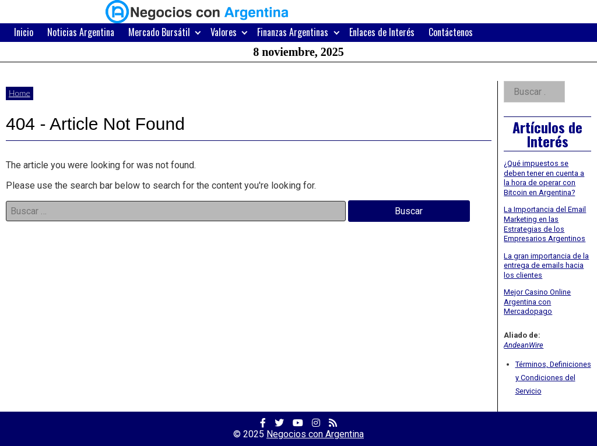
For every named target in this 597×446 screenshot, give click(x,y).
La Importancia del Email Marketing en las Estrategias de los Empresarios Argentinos (545, 224)
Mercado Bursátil (159, 32)
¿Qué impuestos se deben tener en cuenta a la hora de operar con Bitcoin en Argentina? (544, 178)
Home (19, 93)
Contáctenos (451, 32)
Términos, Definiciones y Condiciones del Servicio (553, 377)
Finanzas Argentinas (292, 32)
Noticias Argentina (80, 32)
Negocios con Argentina (315, 434)
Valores (223, 32)
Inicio (23, 32)
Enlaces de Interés (382, 32)
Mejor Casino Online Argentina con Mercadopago (537, 302)
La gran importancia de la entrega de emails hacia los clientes (546, 265)
